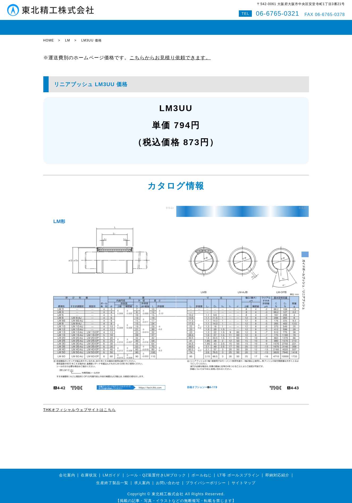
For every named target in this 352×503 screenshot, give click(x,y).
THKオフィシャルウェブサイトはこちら (79, 405)
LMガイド (99, 25)
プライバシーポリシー (206, 478)
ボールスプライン (159, 25)
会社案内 (222, 25)
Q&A (273, 25)
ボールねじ (125, 25)
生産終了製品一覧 (112, 478)
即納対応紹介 (195, 25)
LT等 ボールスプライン (239, 470)
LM (67, 36)
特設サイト (295, 25)
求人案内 (142, 478)
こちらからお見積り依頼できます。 (170, 53)
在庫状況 (74, 25)
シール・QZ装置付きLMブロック (156, 470)
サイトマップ (244, 478)
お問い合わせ (250, 25)
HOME (53, 25)
